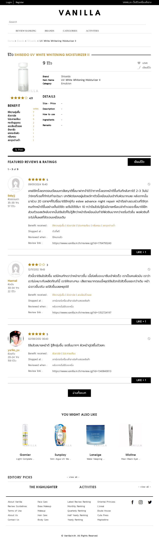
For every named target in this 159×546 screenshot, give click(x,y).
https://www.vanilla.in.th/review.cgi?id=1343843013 (81, 371)
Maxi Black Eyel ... (130, 459)
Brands (49, 30)
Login (9, 2)
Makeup (41, 510)
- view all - (73, 477)
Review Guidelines (17, 506)
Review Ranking (26, 30)
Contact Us (13, 519)
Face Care (42, 502)
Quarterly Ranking (77, 510)
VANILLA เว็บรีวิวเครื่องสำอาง (137, 2)
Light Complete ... (25, 459)
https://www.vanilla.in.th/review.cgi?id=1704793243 (81, 243)
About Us (13, 515)
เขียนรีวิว (146, 67)
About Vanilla (15, 502)
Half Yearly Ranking (78, 515)
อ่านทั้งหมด (79, 393)
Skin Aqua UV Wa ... (60, 459)
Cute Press (102, 515)
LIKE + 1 (141, 252)
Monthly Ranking (76, 506)
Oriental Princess (106, 502)
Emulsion (66, 83)
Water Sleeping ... (95, 459)
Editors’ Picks (20, 477)
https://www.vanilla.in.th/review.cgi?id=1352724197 (81, 312)
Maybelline (102, 519)
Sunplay (60, 455)
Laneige (95, 455)
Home (11, 41)
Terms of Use (15, 510)
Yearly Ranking (75, 519)
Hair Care (42, 515)
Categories (70, 30)
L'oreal (100, 506)
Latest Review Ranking (79, 502)
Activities (92, 30)
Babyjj (11, 196)
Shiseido (31, 41)
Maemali (12, 281)
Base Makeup (44, 506)
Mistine (131, 455)
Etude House (104, 510)
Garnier (25, 455)
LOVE (145, 63)
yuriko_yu (13, 350)
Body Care (43, 519)
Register (20, 2)
